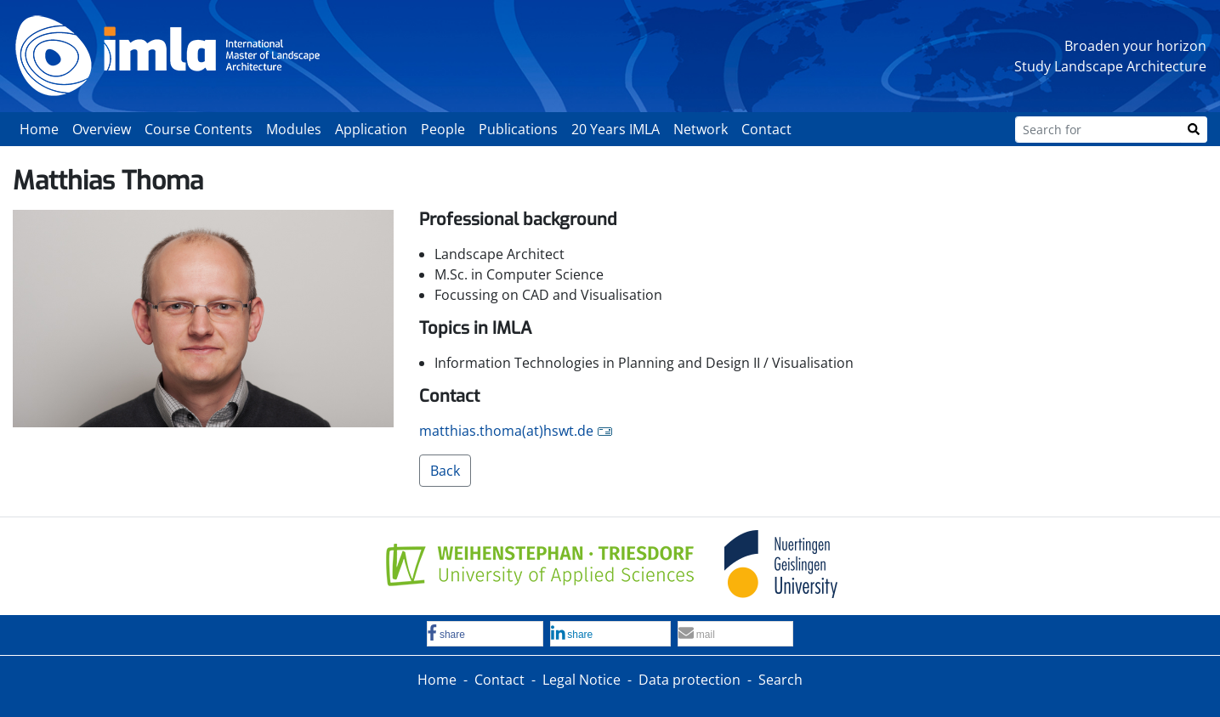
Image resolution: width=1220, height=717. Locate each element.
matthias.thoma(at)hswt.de (506, 430)
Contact (766, 129)
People (443, 129)
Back (445, 470)
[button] (485, 634)
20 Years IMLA (615, 129)
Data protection (689, 679)
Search (780, 679)
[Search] (1193, 129)
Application (371, 129)
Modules (293, 129)
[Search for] (1098, 129)
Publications (518, 129)
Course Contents (199, 129)
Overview (101, 129)
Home (39, 129)
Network (700, 129)
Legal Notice (581, 679)
